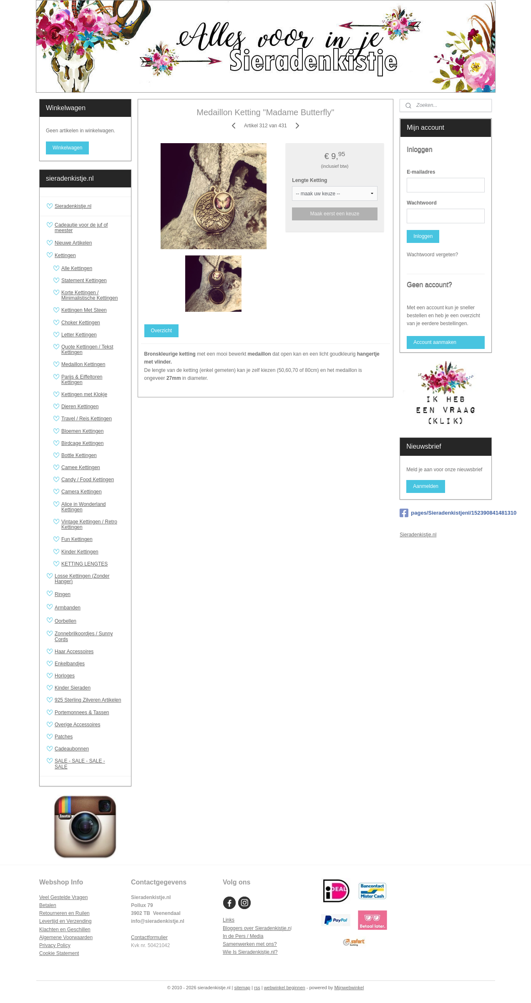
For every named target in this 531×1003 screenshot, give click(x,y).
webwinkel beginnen (284, 987)
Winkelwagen (67, 148)
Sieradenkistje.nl (73, 206)
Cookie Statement (59, 953)
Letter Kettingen (79, 335)
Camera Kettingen (81, 492)
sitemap (242, 987)
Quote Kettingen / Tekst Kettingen (87, 349)
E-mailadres (421, 172)
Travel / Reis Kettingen (86, 419)
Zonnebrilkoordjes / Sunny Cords (84, 636)
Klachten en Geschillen (65, 929)
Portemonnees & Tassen (82, 712)
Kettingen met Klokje (84, 394)
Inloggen (423, 236)
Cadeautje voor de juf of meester (81, 227)
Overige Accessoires (77, 725)
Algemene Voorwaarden (66, 937)
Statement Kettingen (84, 280)
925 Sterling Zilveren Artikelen (88, 700)
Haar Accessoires (74, 651)
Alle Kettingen (76, 268)
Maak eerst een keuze (335, 214)
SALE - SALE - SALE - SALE (89, 763)
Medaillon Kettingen (83, 364)
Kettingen (89, 256)
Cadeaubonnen (72, 749)
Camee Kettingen (80, 467)
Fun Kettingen (77, 539)
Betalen (47, 905)
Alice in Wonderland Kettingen (83, 507)
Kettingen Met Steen (84, 310)
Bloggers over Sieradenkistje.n (257, 928)
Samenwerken (239, 944)
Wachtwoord (422, 203)
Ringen (89, 594)
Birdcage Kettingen (82, 443)
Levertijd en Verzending (65, 921)
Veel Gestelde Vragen (63, 897)
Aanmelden (425, 486)
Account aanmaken (434, 342)
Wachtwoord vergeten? (432, 255)
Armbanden (89, 607)
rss (257, 987)
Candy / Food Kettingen (87, 480)
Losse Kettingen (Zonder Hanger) (82, 578)
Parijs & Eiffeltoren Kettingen (82, 379)
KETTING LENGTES (84, 564)
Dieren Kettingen (79, 406)
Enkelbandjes (70, 664)
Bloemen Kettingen (82, 431)
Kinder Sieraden (73, 688)
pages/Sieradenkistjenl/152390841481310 (446, 513)
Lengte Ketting (309, 180)
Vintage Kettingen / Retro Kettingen (89, 524)
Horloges (65, 676)
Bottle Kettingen (79, 455)
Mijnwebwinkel (349, 987)
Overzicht (161, 330)
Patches (64, 737)
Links (228, 920)
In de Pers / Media (243, 936)
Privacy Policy (54, 945)
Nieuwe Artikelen (73, 243)
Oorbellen (89, 621)
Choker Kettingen (80, 323)
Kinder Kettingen (79, 552)
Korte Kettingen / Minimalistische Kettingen (89, 295)
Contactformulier (149, 937)
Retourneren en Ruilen (64, 913)
